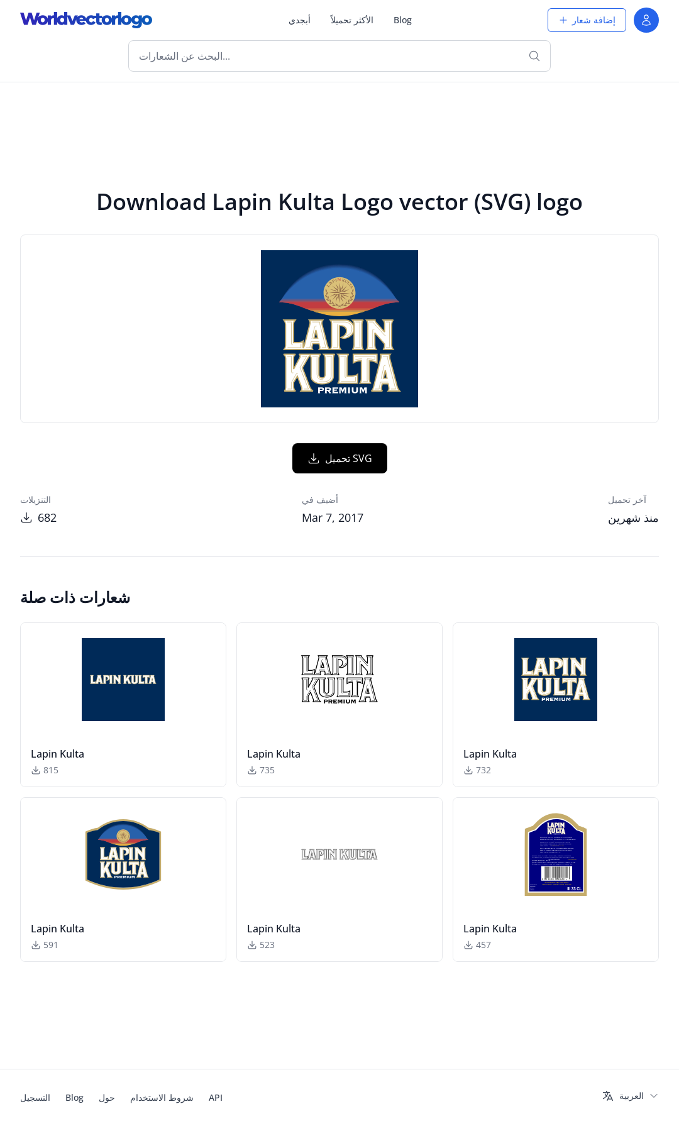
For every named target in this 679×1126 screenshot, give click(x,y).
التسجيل (35, 1097)
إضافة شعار (587, 20)
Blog (403, 20)
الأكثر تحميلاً (352, 20)
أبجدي (300, 20)
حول (107, 1097)
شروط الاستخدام (162, 1097)
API (216, 1097)
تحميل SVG (339, 458)
